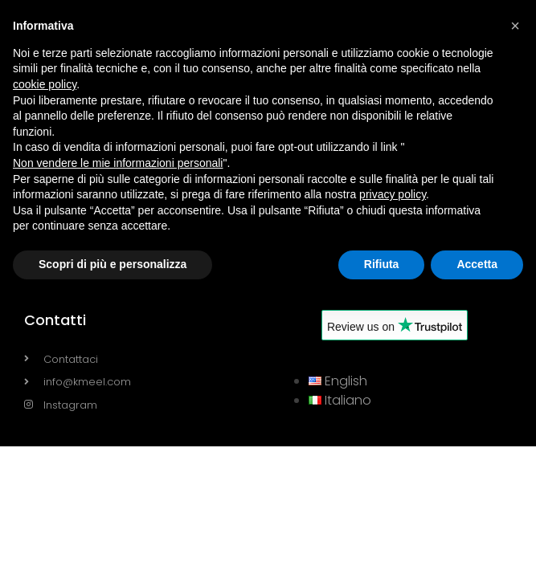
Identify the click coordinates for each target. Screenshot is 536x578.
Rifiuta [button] (381, 264)
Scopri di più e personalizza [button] (112, 264)
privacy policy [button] (392, 194)
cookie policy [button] (44, 84)
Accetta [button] (476, 264)
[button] (515, 26)
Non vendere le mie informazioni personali (118, 163)
